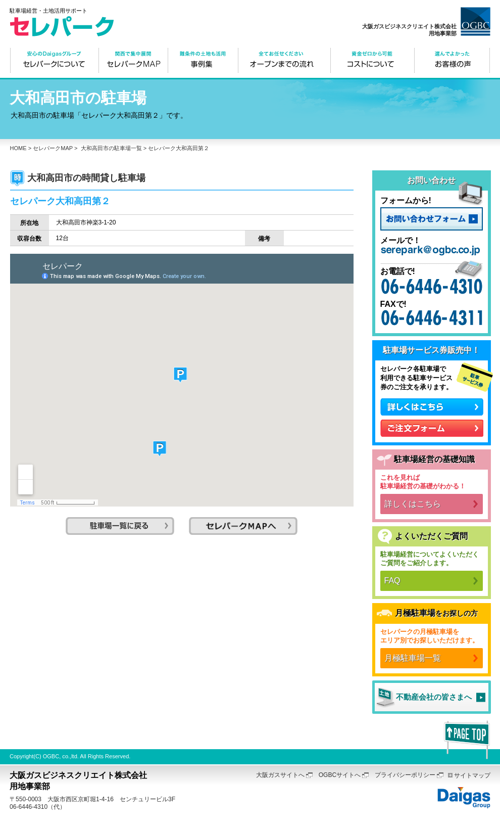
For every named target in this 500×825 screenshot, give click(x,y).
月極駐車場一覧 (412, 658)
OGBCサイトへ (340, 774)
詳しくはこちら (412, 503)
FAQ (392, 580)
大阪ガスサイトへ (280, 774)
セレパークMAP (53, 148)
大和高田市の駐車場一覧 (111, 148)
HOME (18, 148)
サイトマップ (472, 775)
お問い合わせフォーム (431, 219)
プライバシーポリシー (405, 774)
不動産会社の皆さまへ (434, 697)
